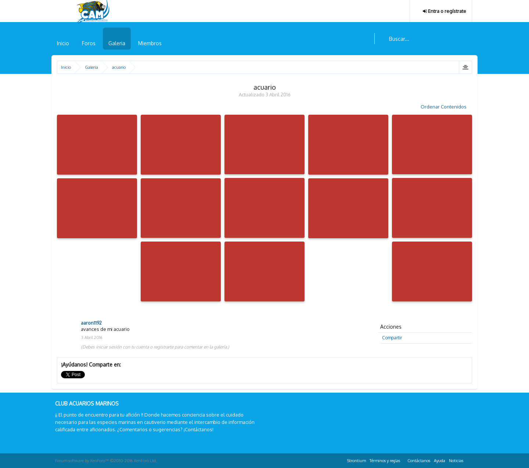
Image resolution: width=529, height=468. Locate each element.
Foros (89, 43)
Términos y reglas (385, 460)
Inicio (63, 43)
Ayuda (439, 460)
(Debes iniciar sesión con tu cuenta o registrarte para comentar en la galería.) (155, 347)
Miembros (150, 43)
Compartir (392, 337)
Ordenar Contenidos (446, 107)
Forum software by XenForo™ (106, 460)
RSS (469, 459)
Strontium (356, 460)
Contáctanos (418, 460)
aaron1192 (91, 323)
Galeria (116, 43)
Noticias (456, 460)
